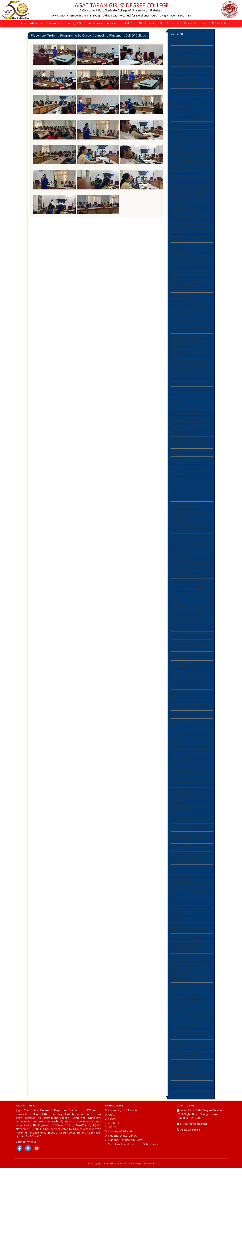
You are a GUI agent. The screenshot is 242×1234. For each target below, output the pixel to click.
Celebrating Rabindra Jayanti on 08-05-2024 (190, 897)
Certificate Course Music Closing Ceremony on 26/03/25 (190, 314)
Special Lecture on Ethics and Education (189, 523)
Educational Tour (181, 931)
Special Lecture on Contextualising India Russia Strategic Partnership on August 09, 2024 (192, 843)
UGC (109, 1180)
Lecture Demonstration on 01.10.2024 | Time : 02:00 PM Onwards (189, 721)
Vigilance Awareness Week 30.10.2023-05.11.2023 (187, 1054)
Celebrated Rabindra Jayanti (188, 307)
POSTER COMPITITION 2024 (189, 530)
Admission (113, 23)
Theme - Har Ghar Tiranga (187, 258)
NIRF (139, 23)
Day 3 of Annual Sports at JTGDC (191, 75)
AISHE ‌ (111, 1192)
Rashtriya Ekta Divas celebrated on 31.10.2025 (190, 187)
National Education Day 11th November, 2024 (188, 592)
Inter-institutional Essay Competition (185, 131)
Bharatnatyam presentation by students (190, 480)
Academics (95, 23)
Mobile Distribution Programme (190, 694)
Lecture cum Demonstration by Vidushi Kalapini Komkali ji (190, 706)
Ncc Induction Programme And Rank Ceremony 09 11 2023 (189, 1014)
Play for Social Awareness (187, 438)
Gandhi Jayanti (179, 699)
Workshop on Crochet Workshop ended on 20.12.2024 (190, 488)
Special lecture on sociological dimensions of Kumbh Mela (189, 445)
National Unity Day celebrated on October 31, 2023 (191, 1045)
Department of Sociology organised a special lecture (187, 96)
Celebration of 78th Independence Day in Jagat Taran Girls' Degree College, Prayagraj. (191, 800)
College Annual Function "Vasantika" (185, 366)
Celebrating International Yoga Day (189, 875)
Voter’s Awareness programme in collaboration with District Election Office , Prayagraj (191, 886)
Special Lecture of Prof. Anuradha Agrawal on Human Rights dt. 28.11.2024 (191, 560)
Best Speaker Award (183, 668)
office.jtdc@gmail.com (194, 1189)
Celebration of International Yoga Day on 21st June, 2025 (191, 300)
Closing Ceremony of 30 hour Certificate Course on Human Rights (188, 469)
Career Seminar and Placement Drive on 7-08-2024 (190, 867)
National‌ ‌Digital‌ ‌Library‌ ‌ (121, 1201)
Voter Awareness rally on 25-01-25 (191, 396)
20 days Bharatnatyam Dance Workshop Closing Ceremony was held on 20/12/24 (191, 499)
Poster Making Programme (187, 1034)
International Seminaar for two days (189, 291)
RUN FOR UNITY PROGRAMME (190, 1156)
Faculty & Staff (76, 23)
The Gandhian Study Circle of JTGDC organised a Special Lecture (188, 581)
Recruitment (173, 23)
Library (149, 23)
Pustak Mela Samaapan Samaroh (191, 616)
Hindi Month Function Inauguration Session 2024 (191, 759)
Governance (54, 23)
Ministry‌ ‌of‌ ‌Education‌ (120, 1197)
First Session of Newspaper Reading (188, 750)
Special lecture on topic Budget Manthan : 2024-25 (190, 768)
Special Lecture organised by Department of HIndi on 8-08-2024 (189, 856)
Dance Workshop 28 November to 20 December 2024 (191, 610)
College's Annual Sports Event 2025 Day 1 (189, 453)
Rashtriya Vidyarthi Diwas (187, 285)
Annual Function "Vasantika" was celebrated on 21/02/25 (191, 357)
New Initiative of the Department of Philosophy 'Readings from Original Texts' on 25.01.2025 (191, 386)
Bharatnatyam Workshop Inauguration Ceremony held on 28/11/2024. (190, 547)
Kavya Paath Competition (186, 744)
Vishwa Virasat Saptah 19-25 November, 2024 (189, 536)
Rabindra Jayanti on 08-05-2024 (190, 912)
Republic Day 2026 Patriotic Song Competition (191, 140)
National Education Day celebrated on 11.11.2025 (186, 221)
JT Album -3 (178, 972)
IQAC (128, 23)
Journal (205, 23)
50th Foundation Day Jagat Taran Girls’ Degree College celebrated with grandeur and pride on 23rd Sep (191, 174)
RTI (161, 23)
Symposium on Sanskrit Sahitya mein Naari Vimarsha (190, 348)
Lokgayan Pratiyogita (184, 713)
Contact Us (219, 23)
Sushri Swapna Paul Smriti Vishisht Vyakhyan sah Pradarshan (187, 107)
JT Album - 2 (178, 968)
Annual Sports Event (183, 80)
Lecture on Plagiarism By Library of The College (191, 984)
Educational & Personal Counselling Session (185, 118)
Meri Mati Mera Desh (183, 1038)
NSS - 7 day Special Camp (187, 922)
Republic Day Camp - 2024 (187, 927)
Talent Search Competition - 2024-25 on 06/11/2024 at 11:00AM (188, 659)
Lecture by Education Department (191, 66)
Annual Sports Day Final (185, 71)
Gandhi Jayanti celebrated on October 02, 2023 (188, 1088)
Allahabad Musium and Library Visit (189, 811)
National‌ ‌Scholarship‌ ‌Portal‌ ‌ (124, 1205)
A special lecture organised (187, 124)
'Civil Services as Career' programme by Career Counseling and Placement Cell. (191, 686)
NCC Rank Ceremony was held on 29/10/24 (191, 675)
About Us (36, 23)
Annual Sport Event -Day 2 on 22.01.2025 (189, 423)
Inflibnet (112, 1188)
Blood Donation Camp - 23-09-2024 (190, 737)
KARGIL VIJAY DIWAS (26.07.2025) (184, 265)
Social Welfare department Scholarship (131, 1209)
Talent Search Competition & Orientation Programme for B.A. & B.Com (191, 1077)
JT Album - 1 (178, 963)
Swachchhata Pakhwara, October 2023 (191, 1097)
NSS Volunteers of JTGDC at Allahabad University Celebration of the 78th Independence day (191, 787)
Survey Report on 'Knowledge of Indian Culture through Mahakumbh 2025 (190, 329)
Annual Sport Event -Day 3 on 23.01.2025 (189, 414)
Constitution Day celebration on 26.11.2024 (190, 571)
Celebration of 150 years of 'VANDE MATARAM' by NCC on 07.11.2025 (190, 211)
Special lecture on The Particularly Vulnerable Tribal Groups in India (191, 431)
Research (190, 23)
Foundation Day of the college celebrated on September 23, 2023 (189, 1108)
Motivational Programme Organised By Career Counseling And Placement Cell (190, 1003)
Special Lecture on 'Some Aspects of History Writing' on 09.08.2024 (191, 832)
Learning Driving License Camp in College (191, 230)
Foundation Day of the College (189, 945)
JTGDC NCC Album (182, 977)
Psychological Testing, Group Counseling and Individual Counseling (188, 512)
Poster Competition (183, 730)
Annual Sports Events (184, 89)
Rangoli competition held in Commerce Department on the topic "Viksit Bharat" (189, 822)
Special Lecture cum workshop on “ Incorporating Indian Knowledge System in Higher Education (191, 198)
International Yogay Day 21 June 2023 (190, 952)
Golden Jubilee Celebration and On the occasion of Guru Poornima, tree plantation (191, 276)
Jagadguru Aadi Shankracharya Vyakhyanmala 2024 (189, 906)
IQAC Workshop (180, 958)
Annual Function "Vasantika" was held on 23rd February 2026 (191, 42)
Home (23, 23)
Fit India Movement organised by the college (191, 938)
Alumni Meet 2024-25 (184, 320)
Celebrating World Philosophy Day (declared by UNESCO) (192, 601)
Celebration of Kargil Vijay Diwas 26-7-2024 (191, 777)
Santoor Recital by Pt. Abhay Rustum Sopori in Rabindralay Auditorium (189, 241)
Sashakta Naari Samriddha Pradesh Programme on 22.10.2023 (187, 1065)
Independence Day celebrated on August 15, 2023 (191, 1149)
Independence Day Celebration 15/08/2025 (189, 252)
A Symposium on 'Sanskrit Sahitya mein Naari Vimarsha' (191, 340)
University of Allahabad (121, 1176)
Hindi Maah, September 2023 (188, 1125)
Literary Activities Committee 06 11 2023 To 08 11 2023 (191, 993)
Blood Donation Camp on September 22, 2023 (186, 1118)
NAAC (110, 1184)
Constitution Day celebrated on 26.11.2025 (190, 149)
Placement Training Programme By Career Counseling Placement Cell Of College (191, 1025)
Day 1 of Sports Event (184, 85)
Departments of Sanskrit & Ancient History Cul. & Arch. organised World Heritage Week (191, 159)
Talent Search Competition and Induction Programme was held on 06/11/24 (191, 634)
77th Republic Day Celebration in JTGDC (191, 50)
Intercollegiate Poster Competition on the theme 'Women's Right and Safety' (188, 647)
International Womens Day (187, 917)
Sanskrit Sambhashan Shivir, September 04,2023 (188, 1132)
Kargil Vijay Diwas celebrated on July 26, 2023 (191, 1141)
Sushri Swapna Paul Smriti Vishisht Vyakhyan (187, 59)
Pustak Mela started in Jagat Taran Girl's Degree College (188, 623)
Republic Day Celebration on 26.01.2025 (188, 375)
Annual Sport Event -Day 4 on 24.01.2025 (189, 405)
